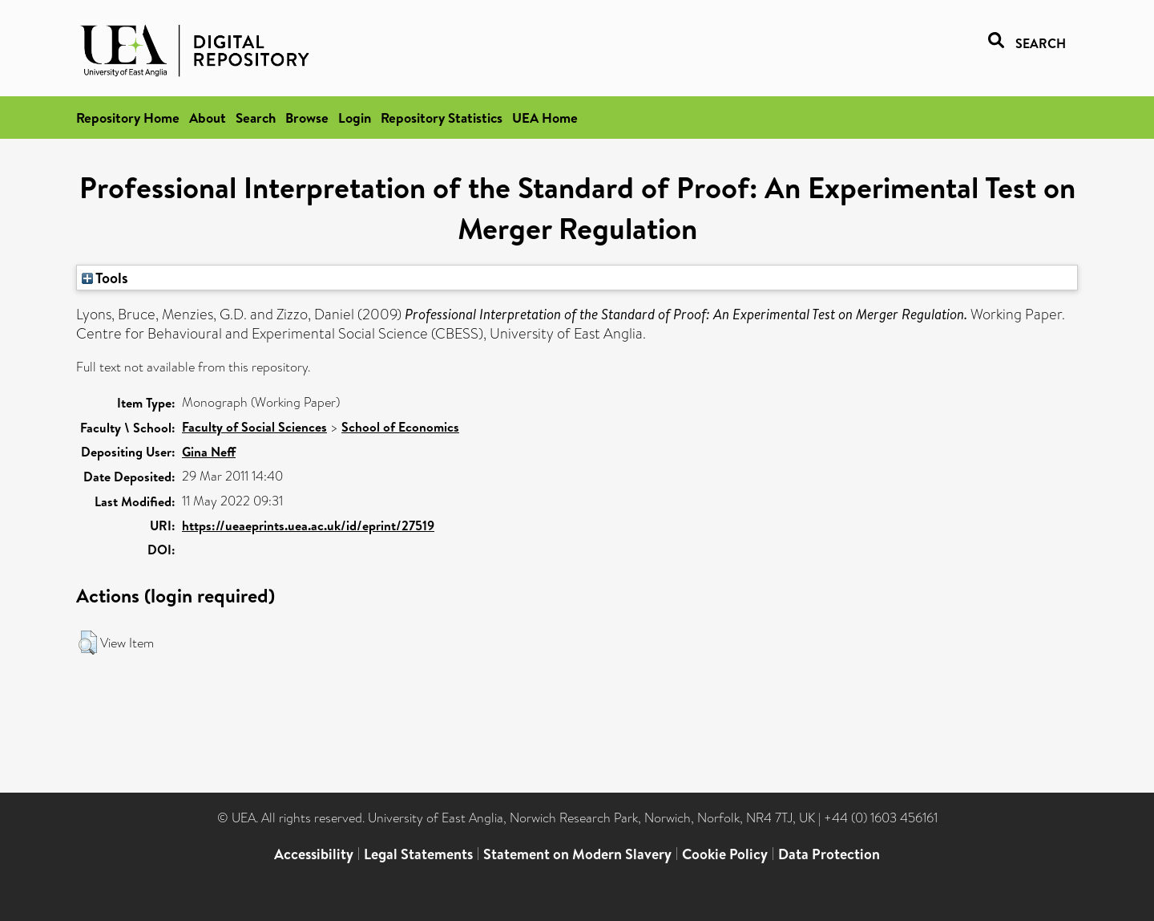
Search (256, 117)
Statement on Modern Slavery (577, 854)
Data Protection (829, 854)
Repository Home (128, 117)
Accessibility (313, 854)
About (207, 117)
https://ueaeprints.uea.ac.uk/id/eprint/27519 (308, 525)
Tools (105, 277)
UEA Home (545, 117)
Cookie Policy (725, 854)
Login (354, 117)
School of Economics (400, 427)
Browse (307, 117)
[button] (88, 643)
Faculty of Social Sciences (254, 427)
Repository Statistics (441, 117)
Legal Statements (418, 854)
